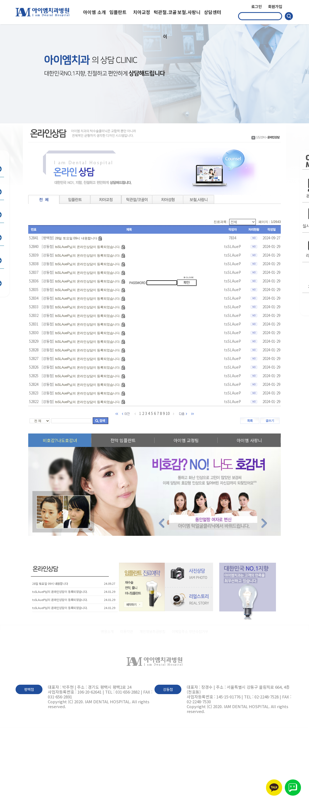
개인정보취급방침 (152, 631)
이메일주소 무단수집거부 (190, 631)
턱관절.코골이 (165, 16)
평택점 (29, 689)
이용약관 (126, 631)
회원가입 (275, 6)
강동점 (168, 689)
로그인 (256, 6)
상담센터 (212, 12)
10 (168, 413)
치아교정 (141, 12)
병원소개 (107, 631)
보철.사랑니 (188, 12)
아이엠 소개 (94, 12)
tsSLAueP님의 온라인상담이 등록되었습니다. (87, 247)
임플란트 (118, 12)
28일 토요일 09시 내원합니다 (76, 238)
